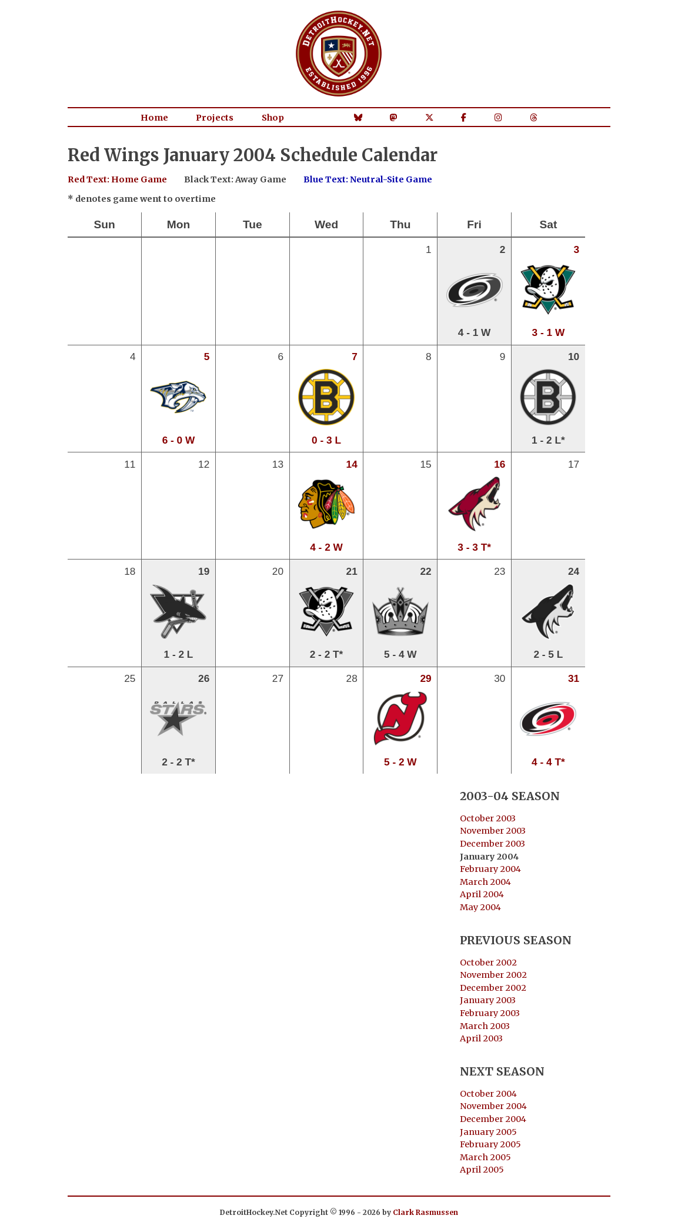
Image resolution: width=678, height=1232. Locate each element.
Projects (214, 117)
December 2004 (493, 1119)
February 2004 (490, 869)
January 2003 (488, 1000)
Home (154, 117)
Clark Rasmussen (425, 1212)
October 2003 (488, 818)
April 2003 (481, 1038)
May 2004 (480, 907)
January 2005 (488, 1132)
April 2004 (482, 894)
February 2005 (490, 1144)
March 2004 (485, 882)
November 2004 (493, 1106)
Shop (273, 117)
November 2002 (493, 975)
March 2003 (485, 1026)
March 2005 (485, 1157)
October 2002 (488, 962)
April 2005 (482, 1169)
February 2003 (490, 1013)
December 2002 (493, 988)
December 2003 (492, 843)
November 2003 (493, 830)
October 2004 (488, 1093)
